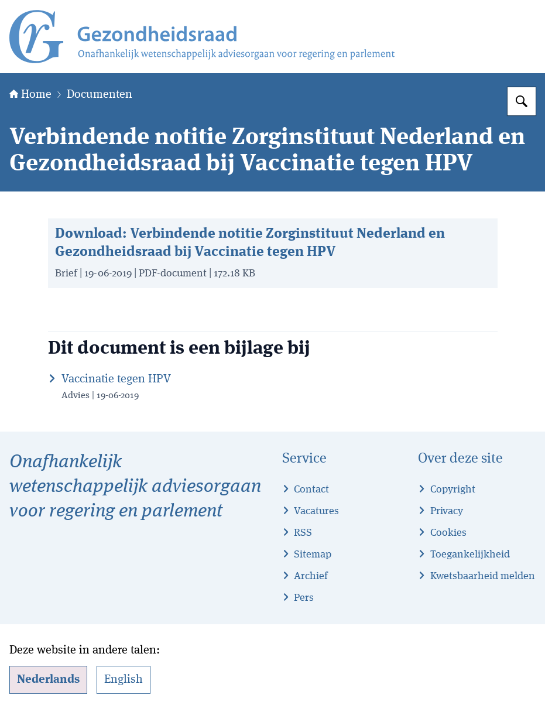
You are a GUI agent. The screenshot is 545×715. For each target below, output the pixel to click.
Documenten (99, 95)
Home (30, 95)
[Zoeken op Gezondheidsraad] (522, 101)
